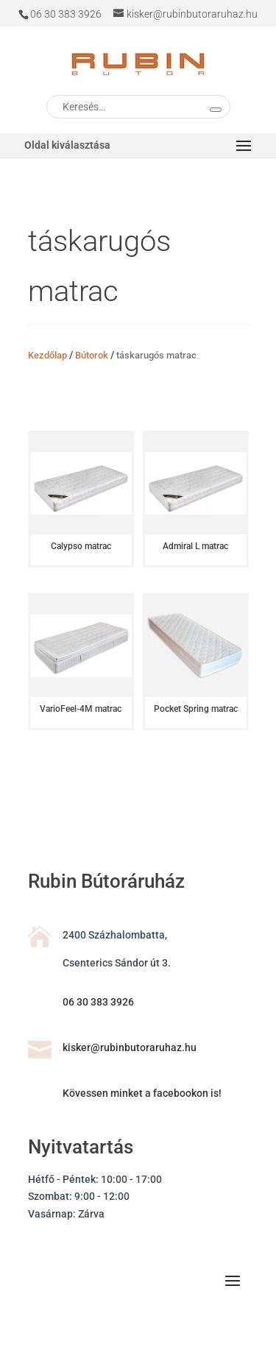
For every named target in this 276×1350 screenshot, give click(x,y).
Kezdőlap (47, 355)
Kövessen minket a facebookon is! (142, 1093)
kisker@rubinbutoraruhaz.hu (130, 1047)
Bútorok (91, 355)
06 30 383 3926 (98, 1002)
